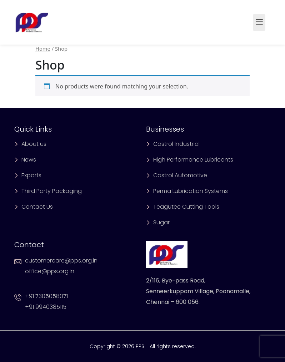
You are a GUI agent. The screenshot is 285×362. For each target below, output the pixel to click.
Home (42, 48)
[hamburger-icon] (259, 22)
